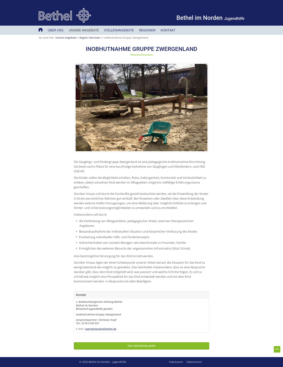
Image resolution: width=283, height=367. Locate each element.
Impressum (176, 362)
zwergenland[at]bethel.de (100, 329)
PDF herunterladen (141, 346)
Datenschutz (194, 362)
